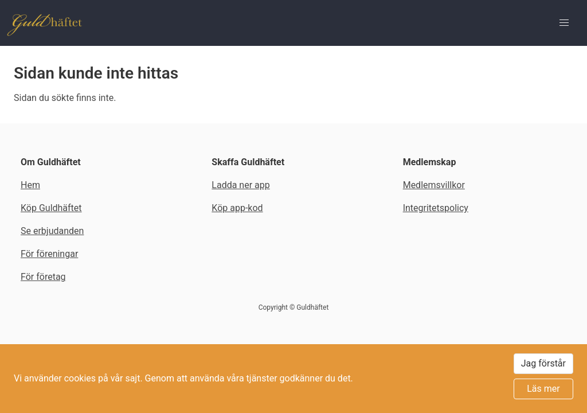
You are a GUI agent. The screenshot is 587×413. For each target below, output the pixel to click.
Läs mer (543, 388)
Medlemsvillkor (434, 185)
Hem (30, 185)
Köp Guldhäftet (51, 207)
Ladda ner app (240, 185)
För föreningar (49, 253)
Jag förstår (543, 363)
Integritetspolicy (435, 207)
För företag (43, 276)
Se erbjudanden (52, 230)
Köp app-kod (237, 207)
